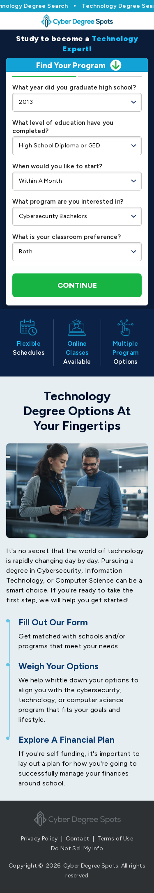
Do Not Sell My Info (77, 848)
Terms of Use (115, 838)
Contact (77, 838)
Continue (77, 285)
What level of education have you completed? (62, 127)
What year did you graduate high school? (74, 87)
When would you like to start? (57, 166)
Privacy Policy (39, 838)
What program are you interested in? (67, 201)
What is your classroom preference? (66, 237)
